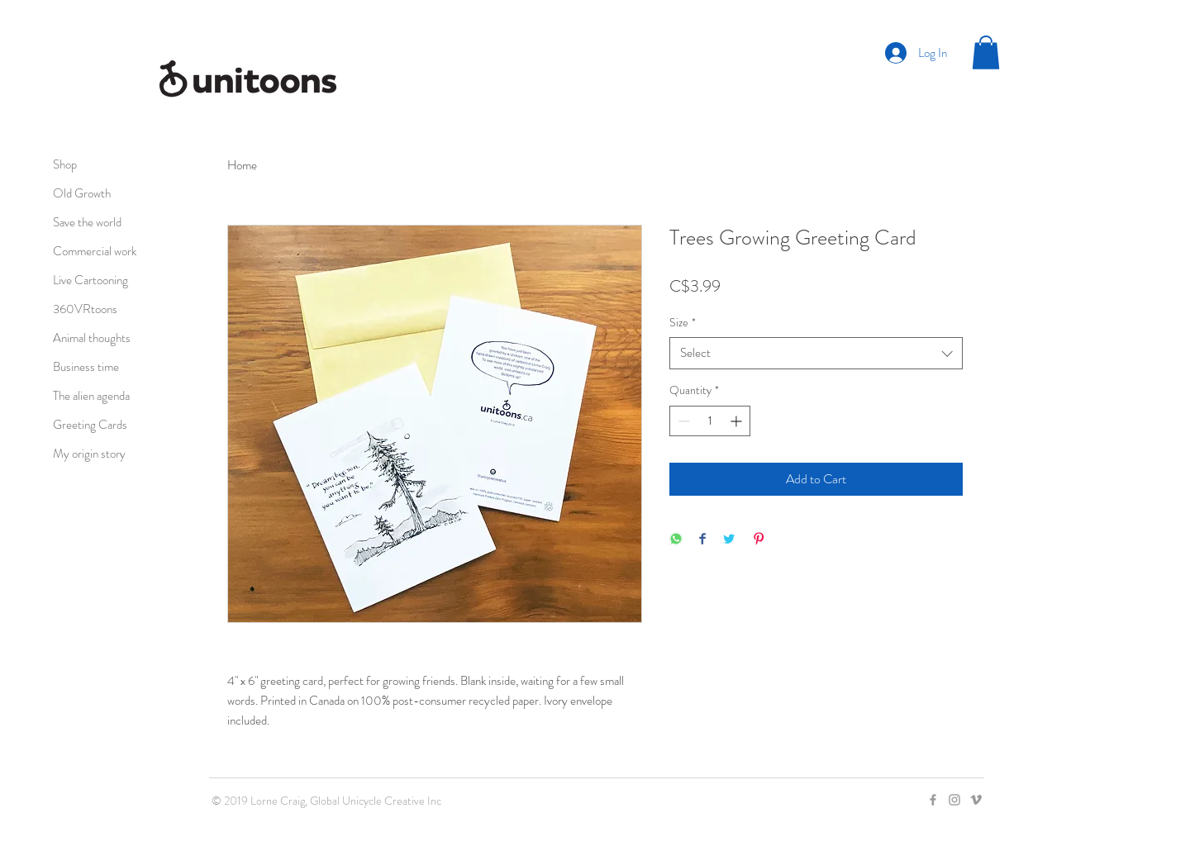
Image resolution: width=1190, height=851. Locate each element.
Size (682, 322)
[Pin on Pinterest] (758, 540)
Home (242, 165)
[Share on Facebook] (702, 540)
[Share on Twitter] (728, 540)
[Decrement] (682, 420)
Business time (86, 367)
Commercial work (94, 251)
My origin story (89, 454)
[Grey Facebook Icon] (933, 799)
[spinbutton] (710, 420)
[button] (986, 52)
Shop (65, 164)
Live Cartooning (90, 280)
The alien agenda (91, 396)
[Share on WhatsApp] (676, 540)
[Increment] (737, 420)
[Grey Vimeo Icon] (976, 799)
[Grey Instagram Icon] (954, 799)
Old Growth (82, 193)
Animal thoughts (92, 338)
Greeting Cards (90, 425)
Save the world (87, 222)
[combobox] (816, 353)
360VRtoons (85, 309)
